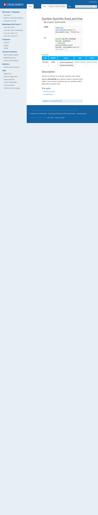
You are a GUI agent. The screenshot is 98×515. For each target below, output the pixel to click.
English (6, 45)
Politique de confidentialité (38, 113)
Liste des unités (9, 27)
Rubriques (7, 15)
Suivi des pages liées (11, 76)
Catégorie (46, 101)
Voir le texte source (57, 6)
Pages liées (7, 74)
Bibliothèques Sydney (11, 55)
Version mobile (59, 118)
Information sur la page (12, 88)
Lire (44, 6)
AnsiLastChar (51, 79)
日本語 (6, 48)
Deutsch (6, 42)
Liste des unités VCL (11, 33)
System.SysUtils (80, 62)
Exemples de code (10, 21)
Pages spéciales (9, 79)
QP (48, 118)
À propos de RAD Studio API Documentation (61, 113)
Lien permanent (9, 85)
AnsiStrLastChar (49, 91)
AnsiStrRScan (48, 94)
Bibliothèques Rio (10, 58)
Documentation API (56, 101)
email (51, 118)
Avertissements (82, 113)
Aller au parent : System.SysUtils (54, 22)
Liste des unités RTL (11, 36)
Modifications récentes (11, 67)
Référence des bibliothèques (13, 18)
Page (30, 6)
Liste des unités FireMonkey (13, 30)
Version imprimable (10, 82)
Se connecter (93, 2)
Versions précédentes (11, 61)
